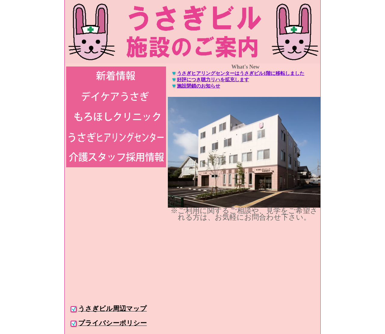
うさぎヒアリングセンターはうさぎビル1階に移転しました (240, 73)
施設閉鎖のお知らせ (198, 85)
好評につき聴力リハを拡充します (213, 79)
